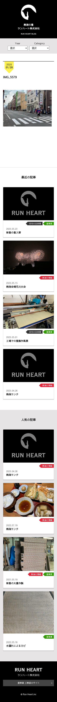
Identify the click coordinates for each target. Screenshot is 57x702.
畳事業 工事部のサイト (29, 682)
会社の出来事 (35, 223)
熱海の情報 (47, 277)
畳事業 (49, 223)
